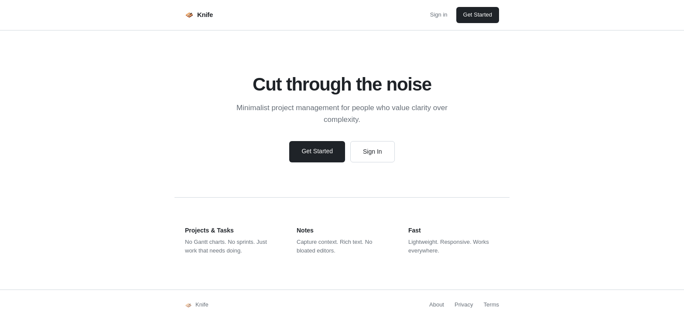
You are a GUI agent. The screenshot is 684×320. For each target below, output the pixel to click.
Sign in (439, 14)
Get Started (477, 14)
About (436, 304)
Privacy (464, 304)
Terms (491, 304)
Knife (199, 14)
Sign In (372, 151)
